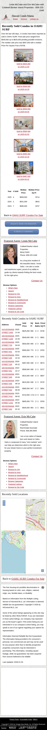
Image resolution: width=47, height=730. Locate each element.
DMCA (35, 719)
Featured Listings (15, 309)
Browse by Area (14, 297)
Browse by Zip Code (16, 312)
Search (11, 291)
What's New (13, 288)
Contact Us (34, 19)
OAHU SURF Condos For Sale (27, 215)
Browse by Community (17, 303)
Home (15, 19)
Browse (24, 19)
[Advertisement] (23, 691)
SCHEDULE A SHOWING (23, 232)
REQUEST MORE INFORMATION (23, 224)
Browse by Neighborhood (18, 300)
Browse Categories (15, 306)
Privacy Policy (14, 719)
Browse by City (14, 294)
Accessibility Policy (26, 719)
